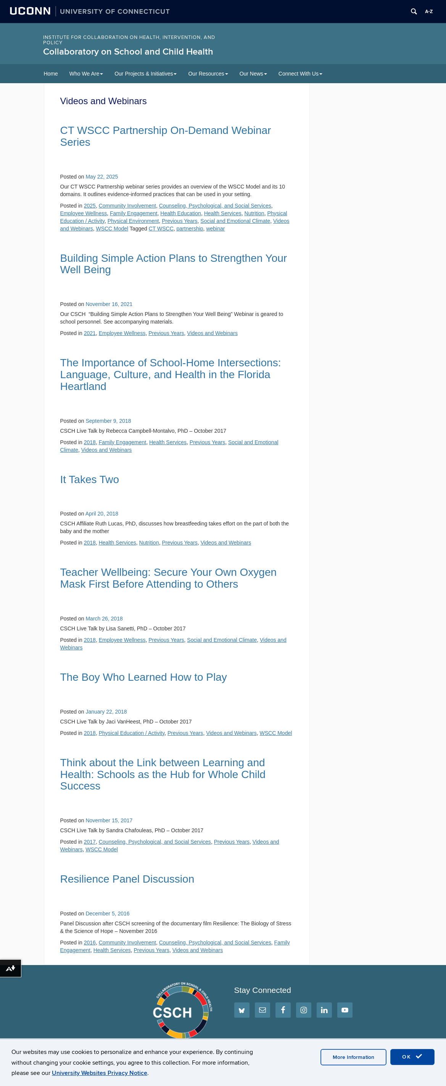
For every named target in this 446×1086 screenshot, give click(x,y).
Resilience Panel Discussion (127, 879)
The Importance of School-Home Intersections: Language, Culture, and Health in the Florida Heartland (170, 374)
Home (51, 74)
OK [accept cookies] (412, 1056)
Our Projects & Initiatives (145, 74)
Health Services (223, 213)
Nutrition (254, 213)
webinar (215, 229)
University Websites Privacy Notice (99, 1073)
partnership (190, 229)
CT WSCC (161, 229)
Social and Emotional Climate (235, 221)
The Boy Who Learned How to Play (143, 677)
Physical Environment (133, 221)
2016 (90, 942)
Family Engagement (134, 213)
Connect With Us (300, 74)
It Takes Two (89, 479)
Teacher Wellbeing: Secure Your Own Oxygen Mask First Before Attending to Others (168, 578)
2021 (90, 333)
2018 (90, 442)
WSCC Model (112, 229)
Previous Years (179, 221)
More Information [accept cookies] (353, 1057)
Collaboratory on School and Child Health (128, 51)
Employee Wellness (83, 213)
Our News (253, 74)
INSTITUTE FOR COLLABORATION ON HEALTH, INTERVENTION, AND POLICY (129, 40)
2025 (90, 206)
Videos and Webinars (212, 333)
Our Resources (208, 74)
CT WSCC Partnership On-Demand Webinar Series (165, 136)
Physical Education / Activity (131, 733)
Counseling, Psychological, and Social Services (215, 206)
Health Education (180, 213)
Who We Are (86, 74)
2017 (90, 842)
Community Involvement (127, 206)
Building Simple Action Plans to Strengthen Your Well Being (173, 264)
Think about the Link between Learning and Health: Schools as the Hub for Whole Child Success (163, 774)
